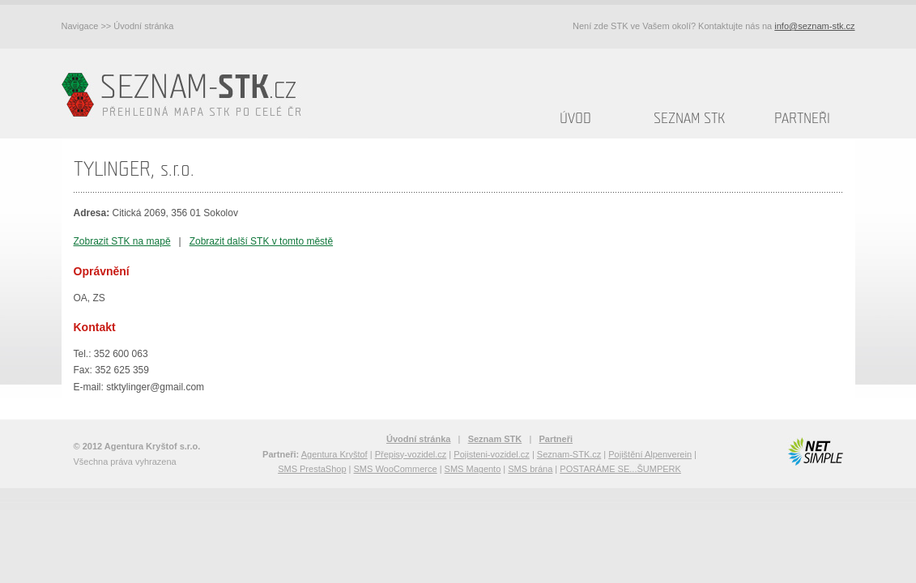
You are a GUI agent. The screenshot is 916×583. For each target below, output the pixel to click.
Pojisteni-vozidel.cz (492, 454)
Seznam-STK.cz (569, 454)
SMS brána (530, 469)
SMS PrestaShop (312, 469)
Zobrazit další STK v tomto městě (261, 241)
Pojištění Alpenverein (650, 454)
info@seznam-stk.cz (814, 26)
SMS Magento (473, 469)
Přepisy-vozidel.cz (411, 454)
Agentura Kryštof (334, 454)
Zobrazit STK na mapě (122, 241)
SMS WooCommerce (395, 469)
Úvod (575, 118)
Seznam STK (689, 118)
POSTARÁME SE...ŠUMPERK (620, 469)
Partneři (802, 118)
